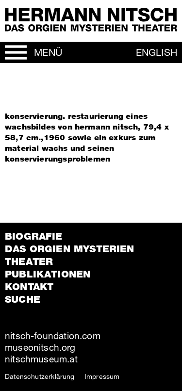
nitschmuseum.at (41, 358)
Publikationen (47, 274)
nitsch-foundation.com (52, 335)
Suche (22, 299)
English (156, 52)
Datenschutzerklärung (40, 376)
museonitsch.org (40, 347)
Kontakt (29, 287)
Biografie (34, 236)
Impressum (102, 376)
